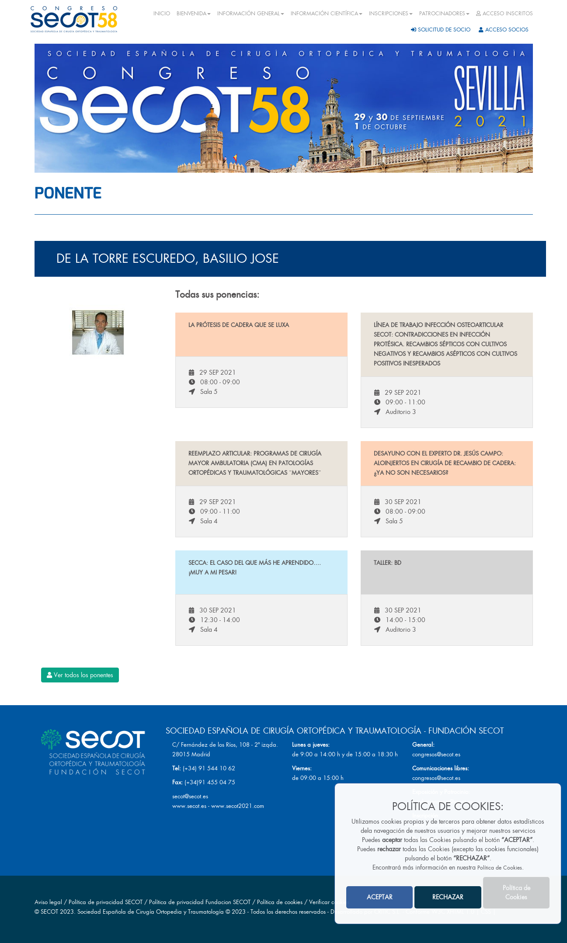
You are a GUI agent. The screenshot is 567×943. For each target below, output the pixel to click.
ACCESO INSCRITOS (504, 13)
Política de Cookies (499, 867)
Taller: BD (387, 563)
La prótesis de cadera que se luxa (238, 325)
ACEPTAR (380, 897)
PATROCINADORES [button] (444, 13)
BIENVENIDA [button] (194, 13)
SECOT (49, 911)
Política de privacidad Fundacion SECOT (199, 902)
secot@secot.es (190, 796)
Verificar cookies (329, 902)
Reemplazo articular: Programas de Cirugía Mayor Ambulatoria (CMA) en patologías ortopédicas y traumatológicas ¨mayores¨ (254, 463)
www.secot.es (189, 806)
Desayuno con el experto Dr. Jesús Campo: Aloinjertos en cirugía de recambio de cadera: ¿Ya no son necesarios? (445, 463)
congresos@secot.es (436, 754)
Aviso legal (48, 902)
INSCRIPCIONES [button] (391, 13)
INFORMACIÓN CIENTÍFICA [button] (326, 13)
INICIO (161, 13)
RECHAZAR (447, 897)
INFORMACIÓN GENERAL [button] (250, 13)
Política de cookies (280, 902)
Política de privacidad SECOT (106, 902)
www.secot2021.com (237, 806)
